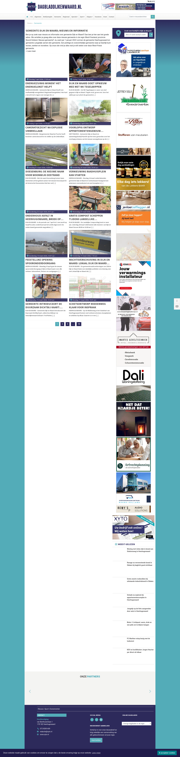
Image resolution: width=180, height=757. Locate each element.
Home (29, 23)
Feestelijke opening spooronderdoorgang (40, 261)
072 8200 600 (45, 729)
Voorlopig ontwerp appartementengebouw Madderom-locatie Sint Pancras (90, 129)
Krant (105, 17)
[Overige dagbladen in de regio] (136, 723)
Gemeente (57, 17)
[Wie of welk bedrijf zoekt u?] (136, 35)
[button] (31, 51)
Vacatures (98, 17)
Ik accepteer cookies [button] (167, 753)
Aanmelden (96, 740)
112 (31, 17)
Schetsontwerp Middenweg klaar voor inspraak (87, 305)
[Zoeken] (153, 17)
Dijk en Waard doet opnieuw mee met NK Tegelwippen (88, 85)
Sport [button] (82, 17)
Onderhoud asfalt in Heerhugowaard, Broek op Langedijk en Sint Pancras (43, 217)
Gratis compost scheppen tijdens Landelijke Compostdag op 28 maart (86, 217)
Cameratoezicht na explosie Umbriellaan (44, 129)
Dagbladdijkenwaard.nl (60, 7)
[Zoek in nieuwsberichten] (139, 17)
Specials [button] (74, 17)
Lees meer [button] (96, 753)
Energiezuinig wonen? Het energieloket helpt (43, 85)
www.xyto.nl (44, 734)
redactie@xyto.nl (46, 732)
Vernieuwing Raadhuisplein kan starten (87, 173)
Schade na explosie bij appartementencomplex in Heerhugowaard (136, 597)
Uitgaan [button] (89, 17)
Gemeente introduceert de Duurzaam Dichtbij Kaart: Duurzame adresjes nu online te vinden (45, 305)
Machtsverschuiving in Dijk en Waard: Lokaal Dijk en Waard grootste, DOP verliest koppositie (89, 261)
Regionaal (66, 17)
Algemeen (38, 17)
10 (79, 324)
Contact (111, 17)
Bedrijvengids (47, 17)
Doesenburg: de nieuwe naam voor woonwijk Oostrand (44, 173)
